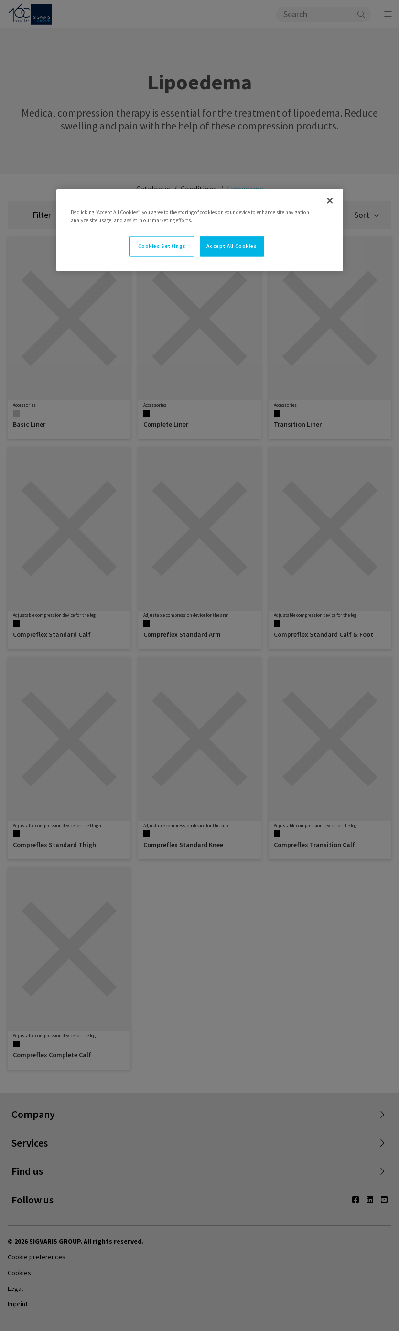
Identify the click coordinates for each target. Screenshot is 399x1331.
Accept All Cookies (231, 246)
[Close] (329, 200)
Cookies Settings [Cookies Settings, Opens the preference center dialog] (162, 246)
